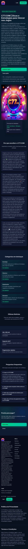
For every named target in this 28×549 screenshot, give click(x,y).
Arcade (16, 449)
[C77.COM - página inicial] (3, 3)
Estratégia (17, 456)
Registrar (9, 499)
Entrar (3, 428)
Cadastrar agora (6, 69)
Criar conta (23, 2)
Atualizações (18, 445)
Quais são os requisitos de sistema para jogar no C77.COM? (12, 393)
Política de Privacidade (6, 490)
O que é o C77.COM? (9, 372)
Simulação (17, 458)
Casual (16, 453)
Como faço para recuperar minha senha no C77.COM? (13, 387)
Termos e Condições (6, 492)
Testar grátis (5, 73)
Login (17, 2)
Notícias (17, 441)
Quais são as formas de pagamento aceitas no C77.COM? (13, 399)
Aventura (17, 447)
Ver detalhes (5, 267)
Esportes (17, 451)
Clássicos (17, 443)
